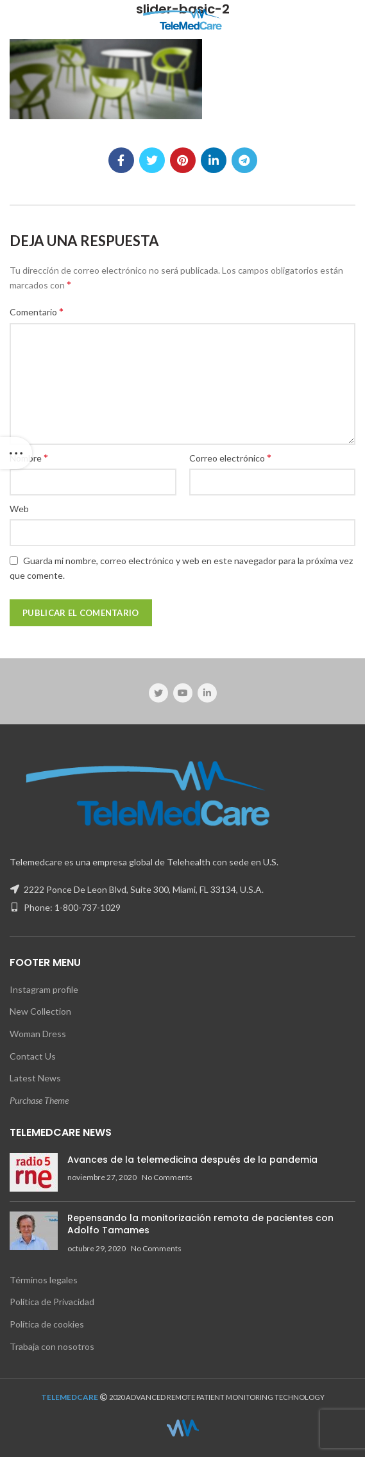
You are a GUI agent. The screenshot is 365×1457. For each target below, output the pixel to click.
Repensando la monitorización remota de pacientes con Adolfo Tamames (200, 1224)
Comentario (37, 311)
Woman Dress (38, 1033)
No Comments (167, 1177)
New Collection (40, 1011)
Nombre (29, 457)
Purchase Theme (39, 1100)
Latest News (35, 1077)
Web (19, 508)
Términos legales (44, 1279)
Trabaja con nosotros (52, 1346)
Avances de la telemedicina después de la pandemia (192, 1159)
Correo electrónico (230, 457)
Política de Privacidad (52, 1301)
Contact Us (33, 1056)
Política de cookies (47, 1324)
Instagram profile (44, 989)
